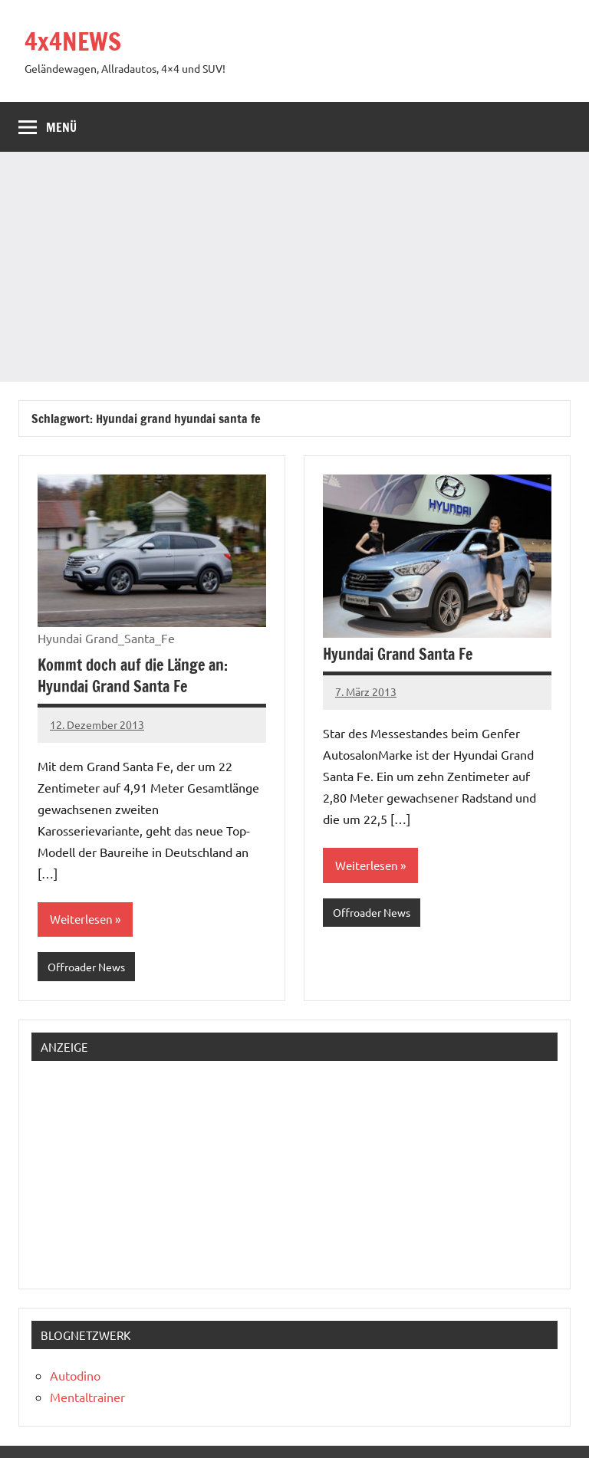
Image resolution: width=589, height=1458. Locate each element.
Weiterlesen (81, 918)
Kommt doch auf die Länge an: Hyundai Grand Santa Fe (133, 676)
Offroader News (86, 967)
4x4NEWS (73, 41)
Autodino (75, 1375)
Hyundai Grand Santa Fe (397, 654)
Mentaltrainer (87, 1396)
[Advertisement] (294, 266)
